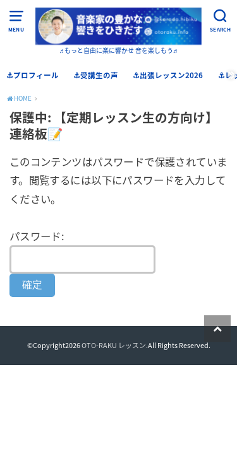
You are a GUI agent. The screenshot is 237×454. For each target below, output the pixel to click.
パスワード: (82, 251)
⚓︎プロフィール (32, 75)
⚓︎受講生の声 (95, 75)
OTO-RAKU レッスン (114, 345)
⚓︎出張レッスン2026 (168, 75)
